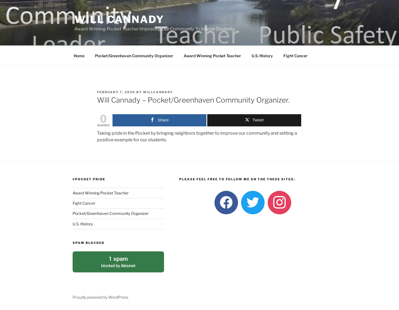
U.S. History (262, 55)
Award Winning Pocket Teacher (212, 55)
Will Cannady (119, 19)
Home (79, 55)
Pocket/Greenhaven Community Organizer (134, 55)
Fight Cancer (295, 55)
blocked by (118, 261)
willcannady (158, 92)
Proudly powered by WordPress (100, 297)
